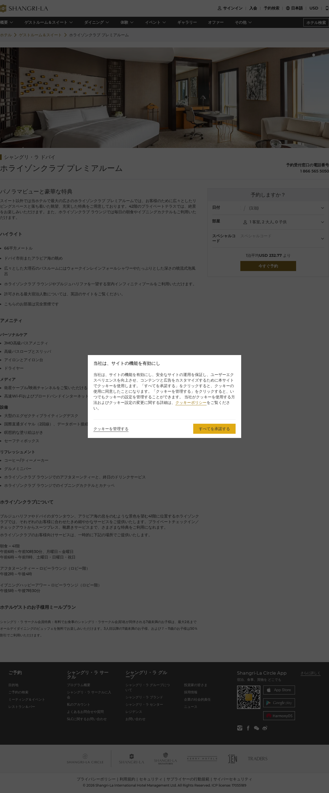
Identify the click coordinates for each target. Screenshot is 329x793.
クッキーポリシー (191, 402)
